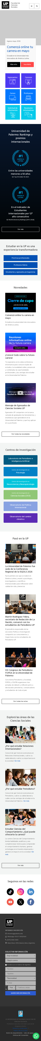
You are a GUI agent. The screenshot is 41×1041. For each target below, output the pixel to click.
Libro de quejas (29, 1033)
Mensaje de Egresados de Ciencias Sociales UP (17, 407)
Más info (13, 64)
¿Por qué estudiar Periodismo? (20, 789)
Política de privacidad (20, 1031)
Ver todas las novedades (20, 434)
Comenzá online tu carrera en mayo (19, 317)
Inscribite (27, 64)
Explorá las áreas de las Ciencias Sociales (20, 719)
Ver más (21, 229)
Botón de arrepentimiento (14, 1033)
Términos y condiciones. (19, 1028)
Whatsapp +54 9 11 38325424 (16, 936)
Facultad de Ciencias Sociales (15, 5)
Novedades (20, 288)
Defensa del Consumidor (20, 1035)
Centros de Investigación (20, 450)
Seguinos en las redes (20, 881)
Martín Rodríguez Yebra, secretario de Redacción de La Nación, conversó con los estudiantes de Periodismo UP (20, 621)
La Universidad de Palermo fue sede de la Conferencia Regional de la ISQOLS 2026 (20, 569)
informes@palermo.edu (15, 933)
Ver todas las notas (20, 701)
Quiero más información (20, 993)
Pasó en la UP (21, 539)
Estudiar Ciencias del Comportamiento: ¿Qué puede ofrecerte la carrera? (20, 831)
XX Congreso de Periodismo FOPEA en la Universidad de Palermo (19, 673)
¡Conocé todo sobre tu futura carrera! (19, 356)
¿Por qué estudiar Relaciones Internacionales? (19, 747)
